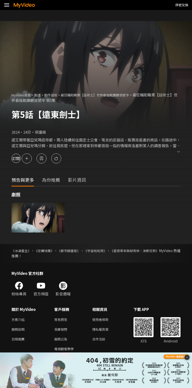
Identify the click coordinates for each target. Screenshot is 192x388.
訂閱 (21, 158)
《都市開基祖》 (78, 250)
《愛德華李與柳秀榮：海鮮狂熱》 (154, 250)
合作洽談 (102, 340)
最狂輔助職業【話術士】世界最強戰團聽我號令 (106, 94)
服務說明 (19, 330)
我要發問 (61, 330)
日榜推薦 (19, 340)
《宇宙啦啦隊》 (109, 250)
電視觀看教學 (65, 351)
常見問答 (61, 319)
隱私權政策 (104, 330)
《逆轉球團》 (49, 250)
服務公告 (61, 340)
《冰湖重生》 (22, 250)
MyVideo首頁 (23, 94)
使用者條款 (104, 319)
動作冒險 (56, 94)
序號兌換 (181, 5)
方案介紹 (19, 319)
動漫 (41, 94)
